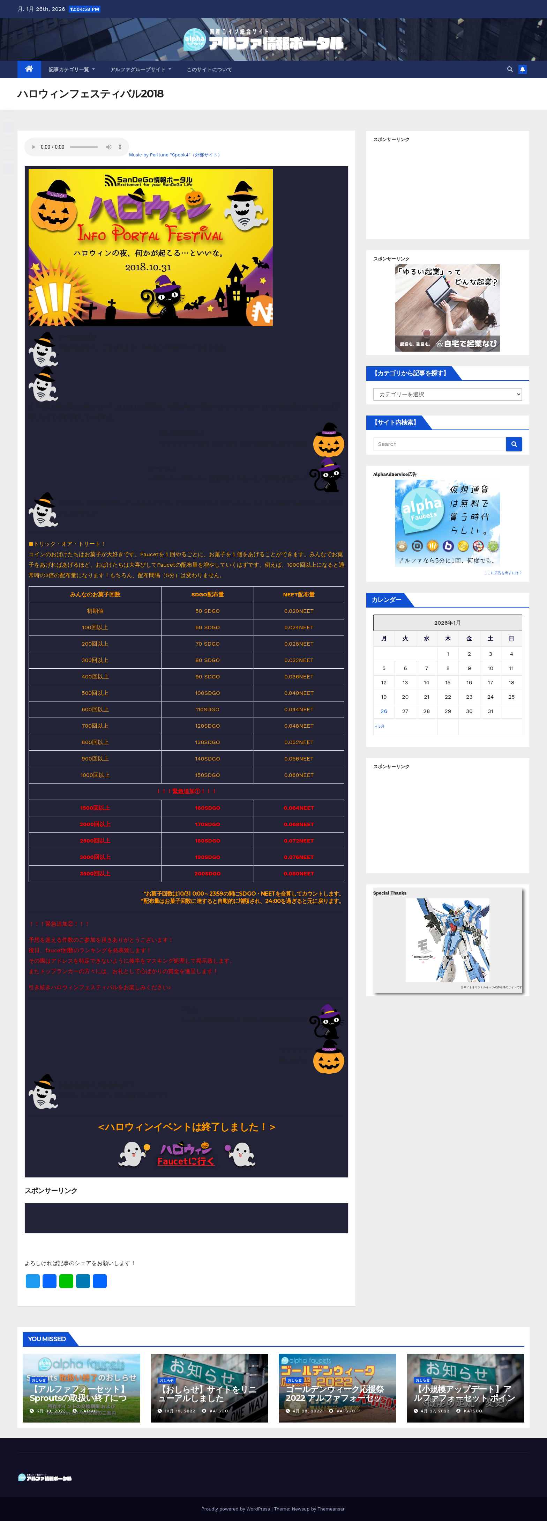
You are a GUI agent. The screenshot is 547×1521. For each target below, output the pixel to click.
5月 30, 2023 (51, 1411)
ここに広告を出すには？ (503, 573)
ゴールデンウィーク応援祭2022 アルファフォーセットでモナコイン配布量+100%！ (335, 1402)
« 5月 (380, 726)
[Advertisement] (447, 188)
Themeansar (330, 1509)
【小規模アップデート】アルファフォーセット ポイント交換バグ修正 (464, 1398)
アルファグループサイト (141, 69)
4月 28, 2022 (307, 1411)
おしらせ (39, 1380)
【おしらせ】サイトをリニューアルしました (207, 1393)
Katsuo (86, 1411)
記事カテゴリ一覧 (72, 69)
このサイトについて (209, 69)
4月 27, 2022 (435, 1411)
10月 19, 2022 (180, 1411)
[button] (510, 69)
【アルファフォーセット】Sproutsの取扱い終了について (79, 1398)
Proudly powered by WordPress (236, 1509)
